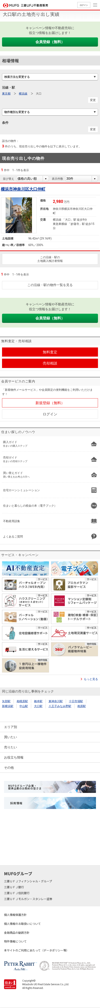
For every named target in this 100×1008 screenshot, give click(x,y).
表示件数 (57, 178)
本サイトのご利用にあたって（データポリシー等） (36, 950)
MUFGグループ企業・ (24, 787)
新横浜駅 (7, 706)
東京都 (6, 93)
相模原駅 (22, 701)
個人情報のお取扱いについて (22, 924)
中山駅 (23, 706)
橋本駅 (38, 701)
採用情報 (16, 803)
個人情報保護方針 (15, 915)
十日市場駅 (76, 701)
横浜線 (23, 93)
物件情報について (15, 941)
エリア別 (10, 727)
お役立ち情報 (13, 757)
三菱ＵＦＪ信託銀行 (17, 893)
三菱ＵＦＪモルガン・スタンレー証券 (28, 898)
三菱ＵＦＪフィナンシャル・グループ (28, 881)
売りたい (10, 747)
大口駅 (38, 706)
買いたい (10, 737)
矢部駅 (6, 701)
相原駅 (81, 706)
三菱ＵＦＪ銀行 (14, 887)
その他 (9, 767)
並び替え (8, 178)
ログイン (84, 5)
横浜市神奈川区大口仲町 (23, 189)
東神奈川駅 (56, 701)
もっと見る (91, 679)
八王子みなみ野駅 (60, 706)
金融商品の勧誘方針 (17, 933)
